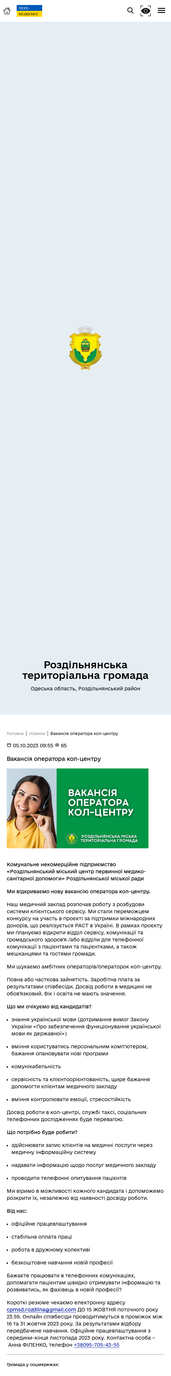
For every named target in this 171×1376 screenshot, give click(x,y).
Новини (37, 733)
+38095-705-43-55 (96, 1345)
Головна (15, 733)
